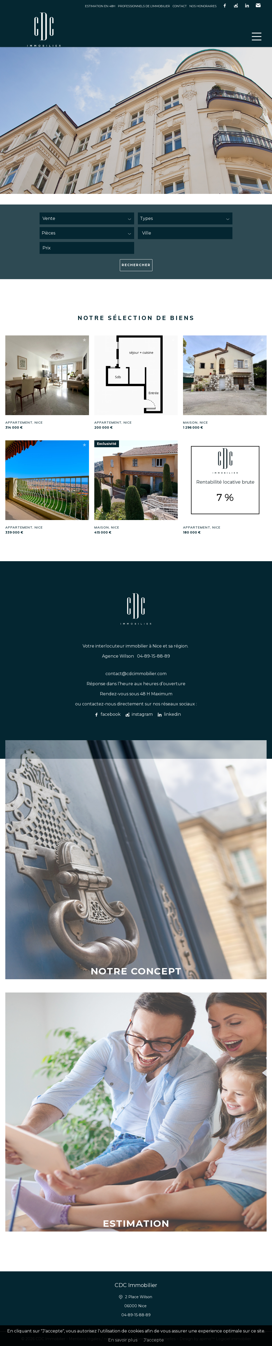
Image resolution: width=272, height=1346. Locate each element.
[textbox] (187, 233)
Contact (180, 6)
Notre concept (136, 971)
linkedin (247, 5)
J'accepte (154, 1340)
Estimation (136, 1223)
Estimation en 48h (100, 6)
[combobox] (185, 233)
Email (258, 5)
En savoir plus (122, 1340)
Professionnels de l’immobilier (144, 6)
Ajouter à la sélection (84, 340)
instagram (236, 5)
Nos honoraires (202, 6)
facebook (224, 5)
